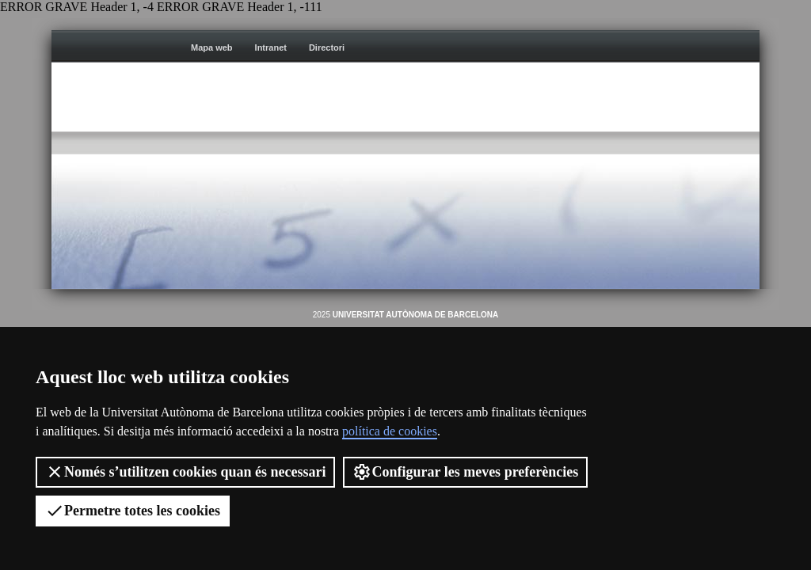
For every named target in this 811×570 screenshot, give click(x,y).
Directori (327, 47)
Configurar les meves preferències (465, 471)
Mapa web (212, 47)
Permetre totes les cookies (132, 510)
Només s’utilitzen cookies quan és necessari (185, 471)
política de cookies (389, 431)
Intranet (271, 47)
